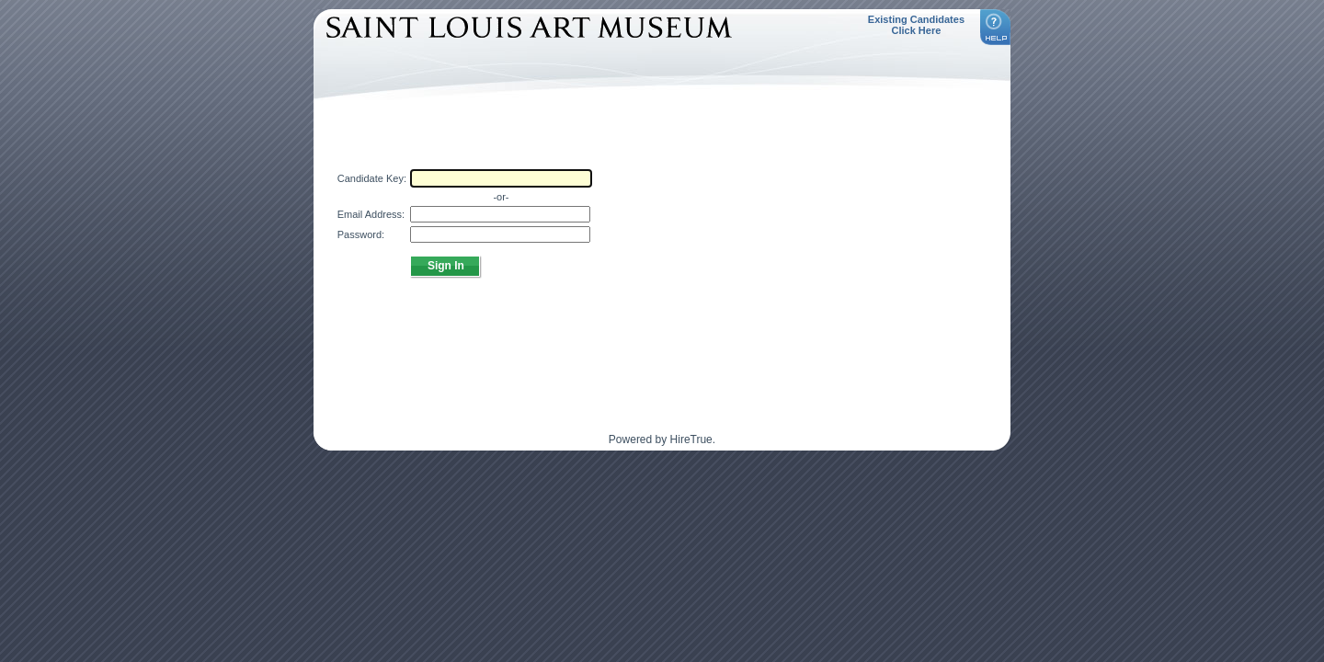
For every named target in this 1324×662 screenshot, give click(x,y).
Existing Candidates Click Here (916, 25)
